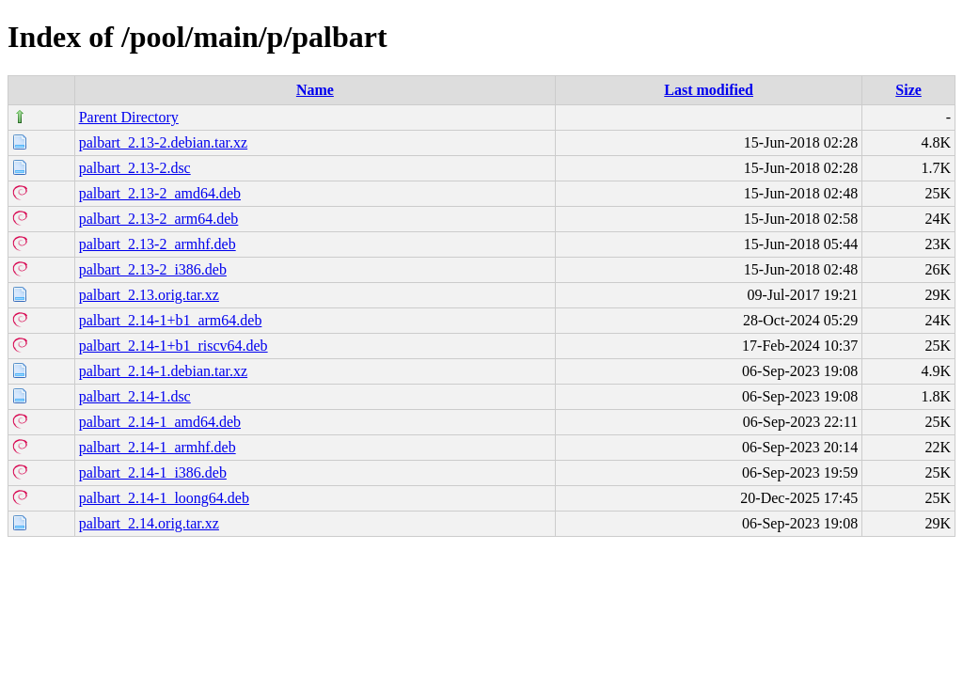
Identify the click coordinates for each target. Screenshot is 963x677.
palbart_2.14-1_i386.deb (153, 472)
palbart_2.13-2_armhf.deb (157, 244)
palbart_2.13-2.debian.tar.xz (163, 142)
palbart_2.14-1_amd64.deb (160, 422)
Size (908, 90)
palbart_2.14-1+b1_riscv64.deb (173, 346)
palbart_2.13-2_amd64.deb (160, 193)
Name (315, 90)
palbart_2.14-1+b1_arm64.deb (170, 320)
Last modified (708, 90)
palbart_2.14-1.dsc (135, 396)
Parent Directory (129, 117)
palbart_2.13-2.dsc (135, 168)
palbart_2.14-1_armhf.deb (157, 447)
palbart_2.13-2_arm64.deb (159, 219)
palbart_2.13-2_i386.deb (153, 269)
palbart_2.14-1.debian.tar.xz (163, 371)
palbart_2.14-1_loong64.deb (164, 498)
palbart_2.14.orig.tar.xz (149, 523)
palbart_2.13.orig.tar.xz (149, 295)
